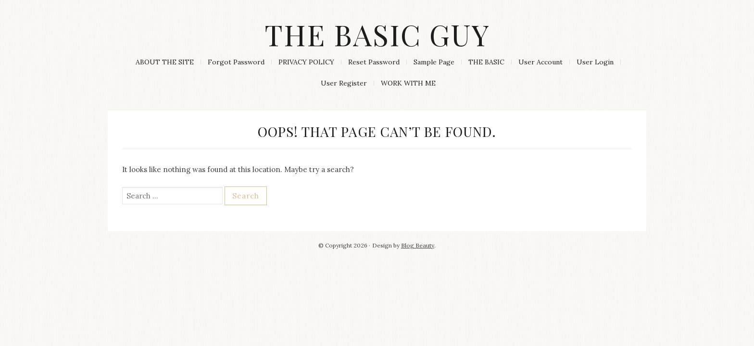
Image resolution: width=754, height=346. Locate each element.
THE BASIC (486, 62)
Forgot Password (236, 62)
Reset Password (374, 62)
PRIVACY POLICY (306, 62)
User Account (540, 62)
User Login (595, 62)
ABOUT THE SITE (165, 62)
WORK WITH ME (408, 83)
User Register (344, 83)
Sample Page (434, 62)
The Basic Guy (377, 34)
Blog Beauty (417, 245)
